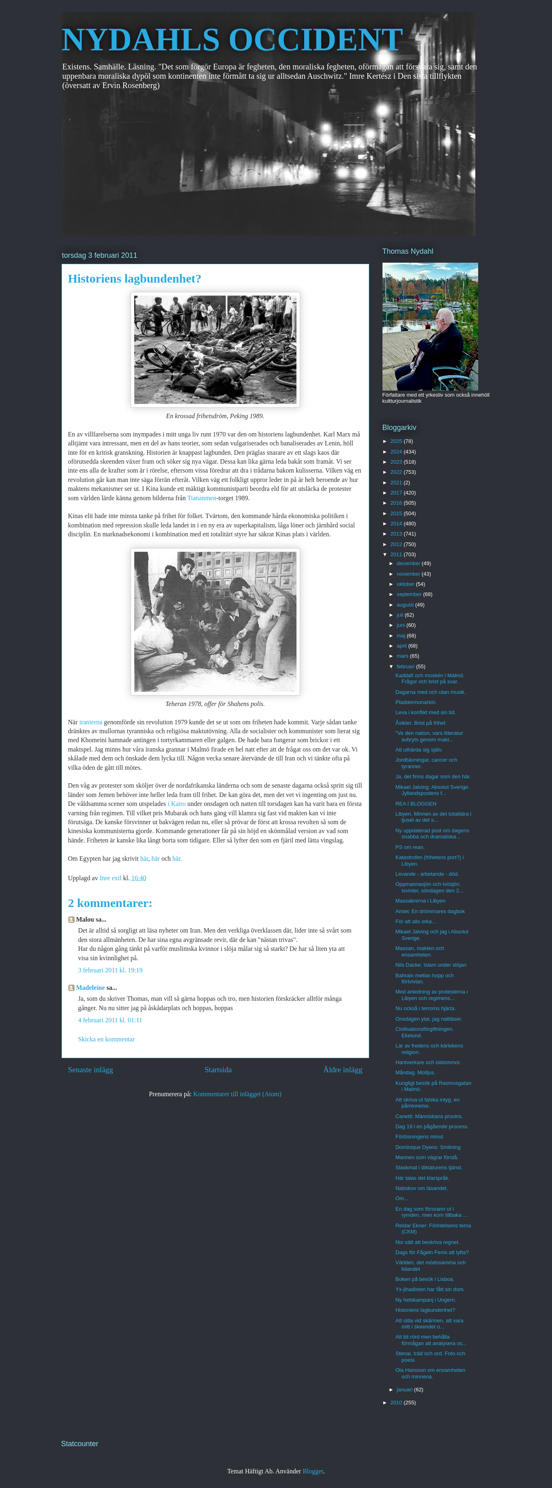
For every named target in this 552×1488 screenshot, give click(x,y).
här (143, 858)
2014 (397, 523)
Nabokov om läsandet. (421, 1188)
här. (177, 858)
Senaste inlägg (90, 1069)
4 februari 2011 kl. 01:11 (110, 1020)
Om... (401, 1198)
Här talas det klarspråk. (422, 1178)
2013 (397, 534)
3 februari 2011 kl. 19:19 (110, 970)
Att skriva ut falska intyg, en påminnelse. (427, 1103)
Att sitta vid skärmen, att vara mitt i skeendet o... (429, 1323)
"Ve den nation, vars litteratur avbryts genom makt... (429, 736)
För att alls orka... (415, 921)
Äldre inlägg (342, 1069)
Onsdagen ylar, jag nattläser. (428, 1019)
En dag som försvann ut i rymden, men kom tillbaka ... (431, 1212)
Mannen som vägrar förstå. (426, 1157)
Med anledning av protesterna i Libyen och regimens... (431, 995)
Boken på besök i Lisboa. (424, 1279)
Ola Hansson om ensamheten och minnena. (430, 1373)
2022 (397, 472)
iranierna (91, 722)
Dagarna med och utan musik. (430, 692)
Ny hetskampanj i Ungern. (425, 1300)
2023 (397, 462)
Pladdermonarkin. (416, 702)
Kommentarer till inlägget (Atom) (237, 1094)
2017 (397, 493)
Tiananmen (201, 498)
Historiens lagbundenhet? (425, 1310)
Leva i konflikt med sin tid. (425, 712)
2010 (397, 1402)
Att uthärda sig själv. (418, 750)
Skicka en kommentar (106, 1039)
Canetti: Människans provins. (429, 1116)
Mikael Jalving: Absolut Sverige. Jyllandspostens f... (432, 790)
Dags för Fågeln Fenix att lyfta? (432, 1252)
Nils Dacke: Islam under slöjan (430, 965)
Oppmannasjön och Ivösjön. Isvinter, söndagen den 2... (429, 887)
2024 (397, 452)
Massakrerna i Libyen (420, 901)
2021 (397, 482)
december (409, 563)
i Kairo (177, 803)
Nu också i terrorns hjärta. (425, 1008)
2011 (397, 554)
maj (402, 636)
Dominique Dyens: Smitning (427, 1147)
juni (401, 625)
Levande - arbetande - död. (427, 874)
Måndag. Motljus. (415, 1072)
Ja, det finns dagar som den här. (433, 776)
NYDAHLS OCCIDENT (232, 39)
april (402, 646)
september (410, 594)
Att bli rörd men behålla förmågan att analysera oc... (431, 1340)
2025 (397, 441)
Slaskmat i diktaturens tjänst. (428, 1167)
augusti (406, 605)
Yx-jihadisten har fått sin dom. (430, 1289)
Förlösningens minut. (420, 1137)
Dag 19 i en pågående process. (432, 1126)
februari (406, 666)
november (409, 574)
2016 (397, 503)
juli (401, 615)
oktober (406, 584)
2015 (397, 513)
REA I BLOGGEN (415, 804)
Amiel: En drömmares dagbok (430, 911)
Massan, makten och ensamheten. (419, 951)
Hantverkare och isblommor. (428, 1062)
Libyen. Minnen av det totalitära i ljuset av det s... (433, 817)
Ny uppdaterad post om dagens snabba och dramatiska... (432, 833)
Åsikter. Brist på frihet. (421, 723)
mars (403, 656)
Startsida (218, 1069)
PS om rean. (410, 847)
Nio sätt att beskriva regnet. (427, 1242)
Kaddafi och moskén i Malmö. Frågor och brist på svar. (430, 678)
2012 (397, 544)
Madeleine (90, 987)
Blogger (313, 1471)
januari (405, 1389)
